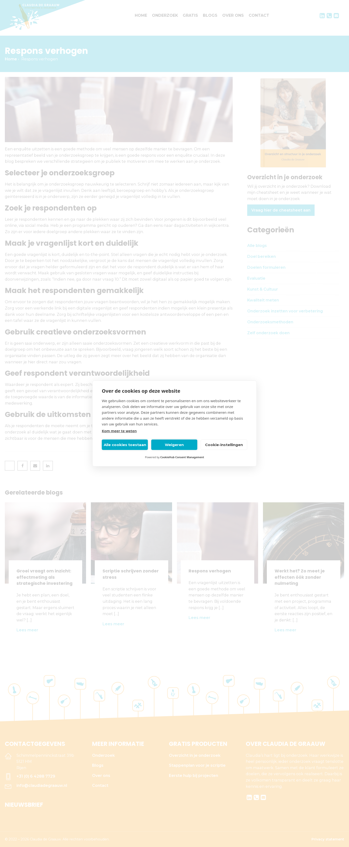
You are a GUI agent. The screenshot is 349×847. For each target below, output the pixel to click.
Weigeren (174, 444)
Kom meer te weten (119, 430)
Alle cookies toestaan (125, 444)
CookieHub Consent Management (182, 457)
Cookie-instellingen (224, 444)
